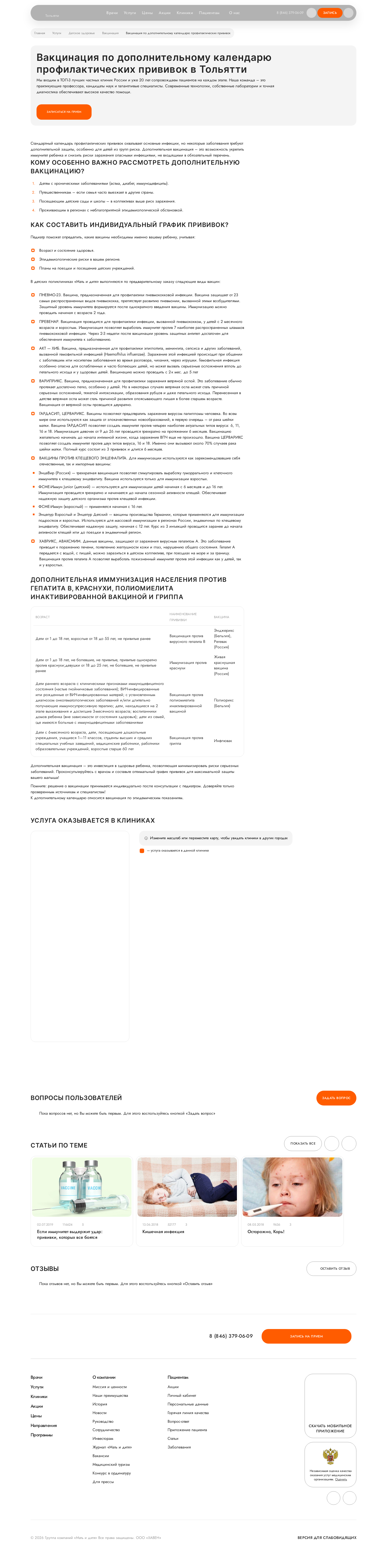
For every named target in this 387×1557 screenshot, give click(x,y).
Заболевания (179, 1448)
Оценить (341, 1480)
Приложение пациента (187, 1431)
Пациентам (211, 13)
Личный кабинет (182, 1396)
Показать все (302, 1144)
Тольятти (55, 15)
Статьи (173, 1440)
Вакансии (101, 1457)
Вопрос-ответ (178, 1422)
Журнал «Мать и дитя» (112, 1448)
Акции (164, 13)
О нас (236, 13)
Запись (330, 12)
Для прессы (103, 1483)
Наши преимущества (110, 1396)
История (100, 1405)
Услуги (129, 13)
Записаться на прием (65, 112)
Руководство (103, 1422)
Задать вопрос (336, 1098)
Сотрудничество (106, 1431)
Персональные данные (188, 1405)
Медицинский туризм (111, 1465)
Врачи (111, 13)
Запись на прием (328, 1337)
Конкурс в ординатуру (112, 1474)
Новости (100, 1414)
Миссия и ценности (110, 1388)
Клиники (184, 13)
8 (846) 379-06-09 (289, 12)
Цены (146, 13)
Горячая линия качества (188, 1414)
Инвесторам (103, 1440)
